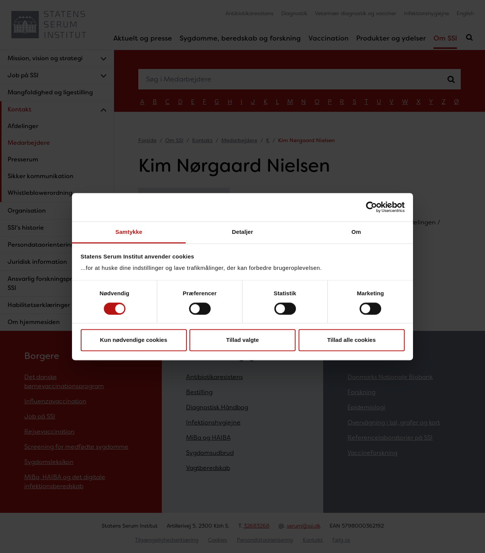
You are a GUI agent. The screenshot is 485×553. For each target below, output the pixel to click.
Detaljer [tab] (242, 232)
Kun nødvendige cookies (133, 340)
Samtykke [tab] (129, 232)
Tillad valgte (242, 340)
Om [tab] (356, 232)
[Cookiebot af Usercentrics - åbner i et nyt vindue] (371, 207)
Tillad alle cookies (351, 340)
